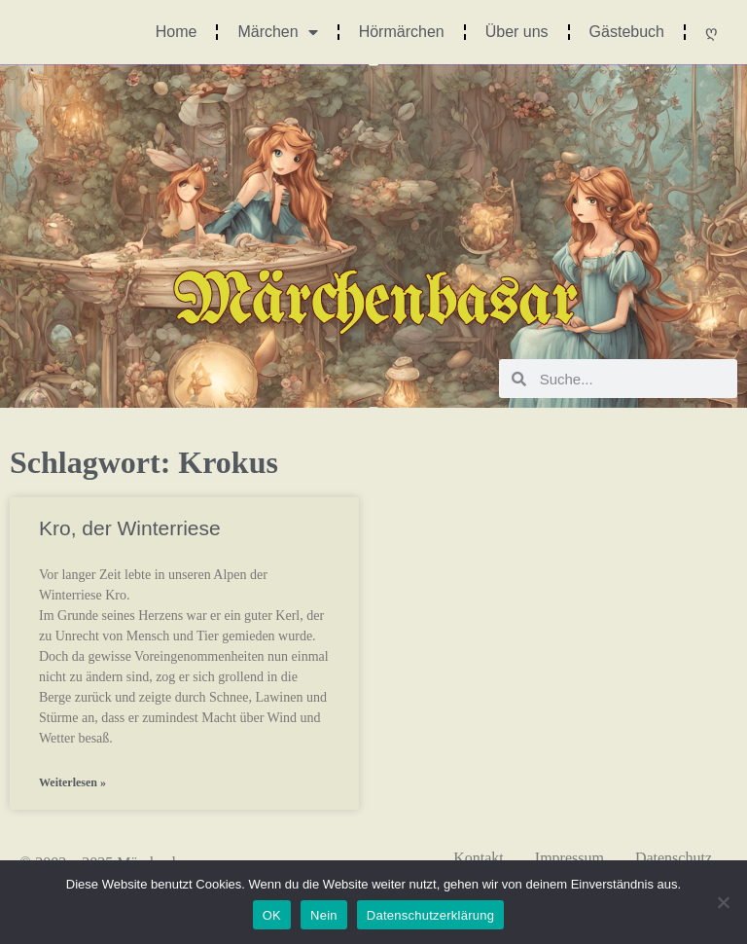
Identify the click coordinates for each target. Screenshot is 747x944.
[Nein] (722, 902)
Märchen (277, 32)
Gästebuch (626, 31)
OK (272, 915)
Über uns (517, 31)
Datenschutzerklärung (430, 915)
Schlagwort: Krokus (144, 462)
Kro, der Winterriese (130, 528)
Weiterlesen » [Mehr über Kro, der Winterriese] (72, 782)
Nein (324, 915)
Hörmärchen (402, 31)
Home (176, 31)
